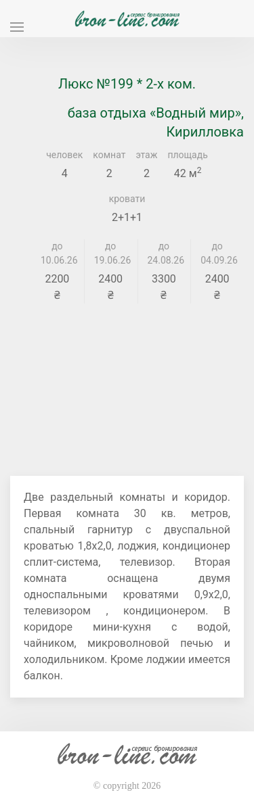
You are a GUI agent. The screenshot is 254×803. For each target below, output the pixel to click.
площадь (187, 154)
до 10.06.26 (57, 253)
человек (64, 154)
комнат (109, 154)
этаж (146, 154)
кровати (127, 198)
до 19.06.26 (110, 253)
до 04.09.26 (217, 253)
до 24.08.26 (164, 253)
